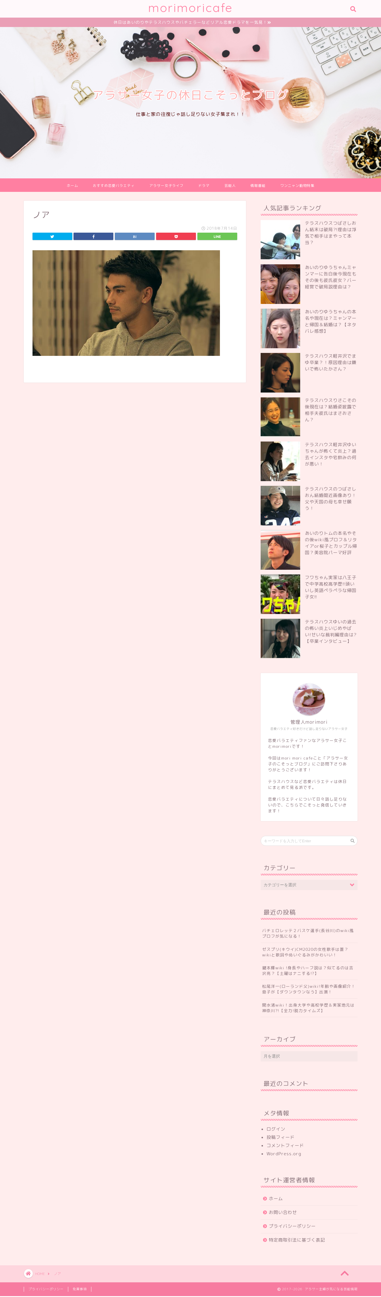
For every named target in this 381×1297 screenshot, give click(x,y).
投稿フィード (280, 1138)
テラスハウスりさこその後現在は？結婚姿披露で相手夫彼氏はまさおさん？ (330, 411)
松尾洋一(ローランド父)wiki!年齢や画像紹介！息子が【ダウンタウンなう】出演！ (309, 989)
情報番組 (258, 186)
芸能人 (230, 186)
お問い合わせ (283, 1213)
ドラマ (204, 186)
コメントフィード (285, 1146)
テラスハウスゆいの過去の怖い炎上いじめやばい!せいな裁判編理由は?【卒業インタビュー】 (331, 632)
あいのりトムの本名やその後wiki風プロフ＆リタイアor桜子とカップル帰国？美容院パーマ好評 (331, 544)
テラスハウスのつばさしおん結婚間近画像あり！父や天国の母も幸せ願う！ (330, 499)
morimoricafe (190, 7)
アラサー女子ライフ (166, 186)
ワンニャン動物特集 (297, 186)
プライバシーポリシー (292, 1227)
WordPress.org (283, 1154)
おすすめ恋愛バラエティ (114, 186)
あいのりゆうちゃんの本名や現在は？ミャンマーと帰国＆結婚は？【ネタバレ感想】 (330, 322)
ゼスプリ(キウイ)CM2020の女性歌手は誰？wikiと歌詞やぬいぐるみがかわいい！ (305, 952)
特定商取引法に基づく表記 (297, 1241)
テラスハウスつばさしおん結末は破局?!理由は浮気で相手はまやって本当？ (330, 233)
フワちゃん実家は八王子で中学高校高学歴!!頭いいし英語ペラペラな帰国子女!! (330, 588)
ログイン (275, 1130)
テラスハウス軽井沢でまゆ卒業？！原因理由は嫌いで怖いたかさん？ (330, 363)
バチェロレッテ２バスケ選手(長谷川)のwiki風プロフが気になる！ (308, 934)
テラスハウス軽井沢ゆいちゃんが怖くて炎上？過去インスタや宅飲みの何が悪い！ (330, 455)
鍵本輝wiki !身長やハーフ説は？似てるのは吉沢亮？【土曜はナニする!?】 (307, 971)
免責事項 (80, 1290)
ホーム (72, 186)
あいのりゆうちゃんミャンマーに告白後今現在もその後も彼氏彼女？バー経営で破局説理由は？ (330, 278)
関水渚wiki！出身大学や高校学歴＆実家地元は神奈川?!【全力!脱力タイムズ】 (308, 1008)
